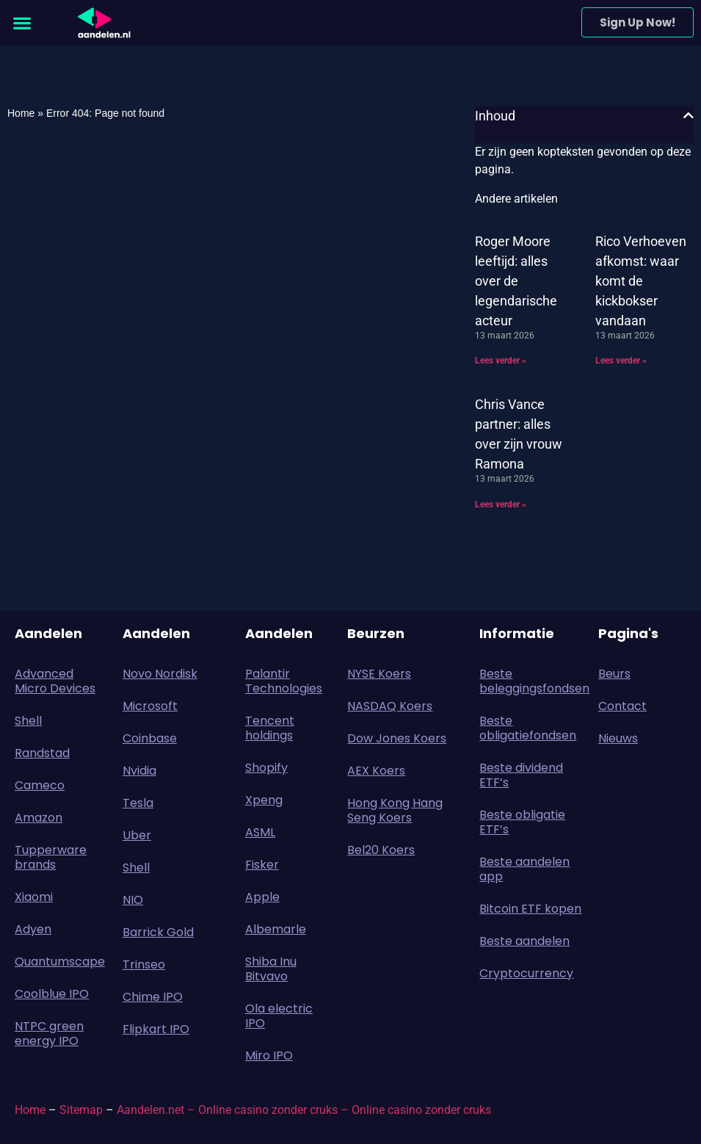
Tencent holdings (269, 728)
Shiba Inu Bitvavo (271, 969)
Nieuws (618, 738)
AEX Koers (376, 770)
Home (20, 113)
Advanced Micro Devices (55, 681)
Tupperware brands (51, 857)
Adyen (33, 929)
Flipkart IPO (156, 1029)
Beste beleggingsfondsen (531, 681)
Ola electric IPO (279, 1016)
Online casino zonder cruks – (275, 1110)
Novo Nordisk (160, 673)
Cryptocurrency (526, 973)
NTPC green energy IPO (49, 1033)
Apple (262, 896)
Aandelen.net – (156, 1110)
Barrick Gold (158, 932)
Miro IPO (269, 1055)
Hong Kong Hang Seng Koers (395, 810)
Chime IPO (153, 996)
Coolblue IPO (52, 993)
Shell (28, 720)
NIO (133, 899)
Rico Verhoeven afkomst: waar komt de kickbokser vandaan (640, 280)
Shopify (266, 767)
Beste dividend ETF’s (521, 775)
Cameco (40, 785)
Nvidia (139, 770)
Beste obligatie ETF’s (522, 822)
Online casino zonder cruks (421, 1110)
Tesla (138, 802)
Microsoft (150, 706)
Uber (137, 835)
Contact (622, 706)
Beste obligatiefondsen (527, 728)
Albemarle (275, 929)
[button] (21, 22)
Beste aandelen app (524, 869)
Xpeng (264, 800)
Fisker (262, 864)
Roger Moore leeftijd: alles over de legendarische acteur (516, 280)
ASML (260, 832)
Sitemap (81, 1110)
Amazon (38, 817)
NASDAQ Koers (389, 706)
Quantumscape (60, 961)
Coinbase (150, 738)
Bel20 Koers (381, 849)
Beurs (618, 673)
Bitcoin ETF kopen (530, 908)
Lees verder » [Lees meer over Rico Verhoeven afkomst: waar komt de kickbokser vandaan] (621, 360)
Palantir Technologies (283, 681)
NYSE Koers (379, 673)
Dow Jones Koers (396, 738)
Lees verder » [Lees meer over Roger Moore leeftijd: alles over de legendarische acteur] (500, 360)
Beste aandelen (524, 941)
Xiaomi (34, 896)
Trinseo (144, 964)
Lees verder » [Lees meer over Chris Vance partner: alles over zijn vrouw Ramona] (500, 504)
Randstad (42, 753)
